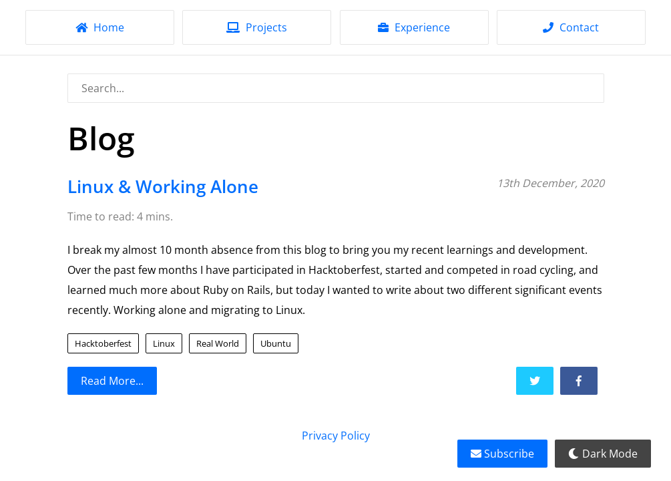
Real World (217, 343)
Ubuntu (275, 343)
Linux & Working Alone (162, 186)
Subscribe (502, 453)
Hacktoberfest (103, 343)
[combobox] (335, 88)
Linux (164, 343)
